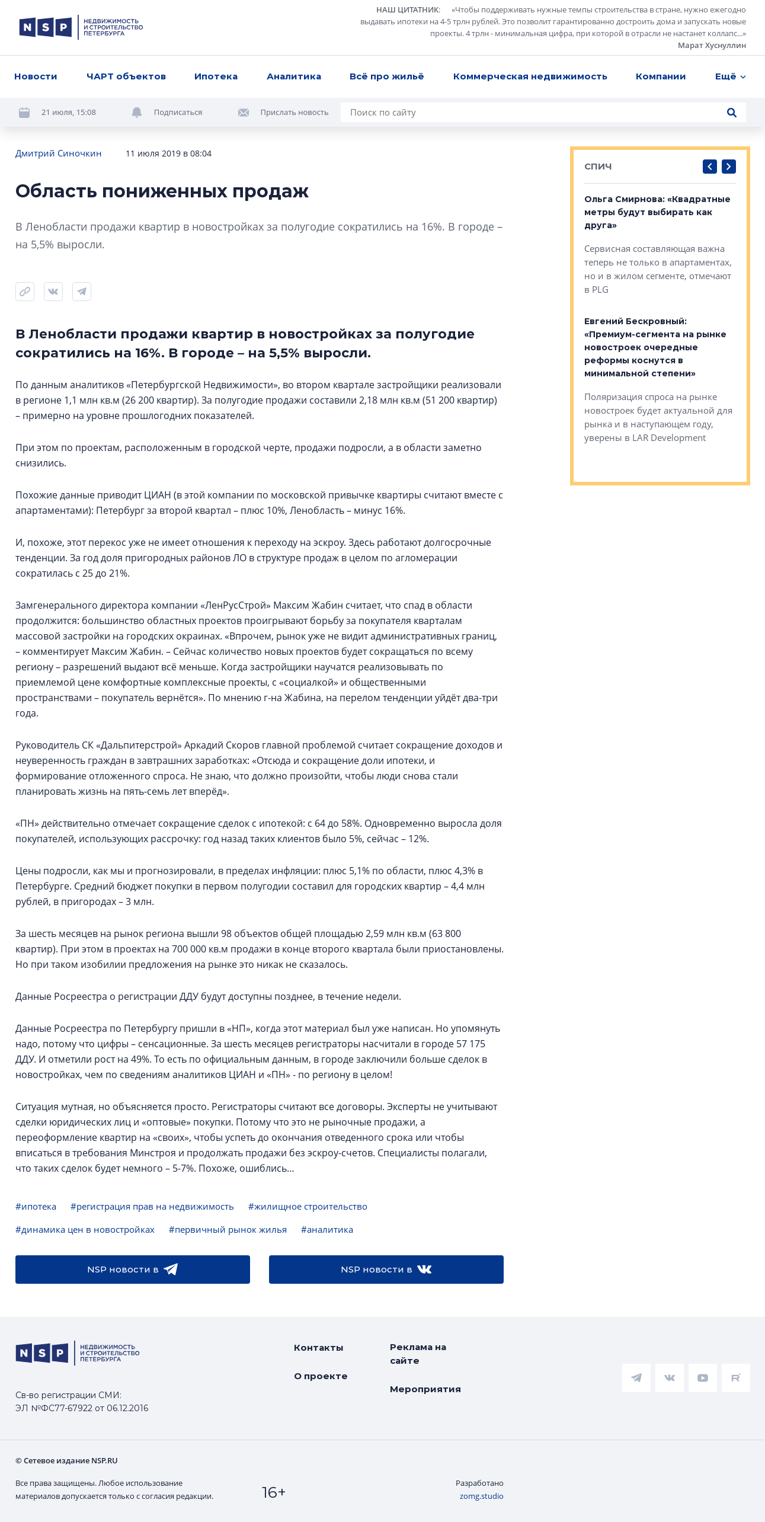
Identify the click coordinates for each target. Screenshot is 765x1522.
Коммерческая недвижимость (530, 76)
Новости (35, 76)
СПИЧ (598, 166)
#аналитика (327, 1229)
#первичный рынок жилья (228, 1229)
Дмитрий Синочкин (58, 153)
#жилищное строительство (307, 1206)
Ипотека (216, 76)
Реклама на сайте (418, 1353)
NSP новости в (132, 1269)
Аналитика (294, 76)
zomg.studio (482, 1496)
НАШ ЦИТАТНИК (407, 9)
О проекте (321, 1376)
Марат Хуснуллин (712, 45)
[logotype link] (81, 27)
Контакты (319, 1347)
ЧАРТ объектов (126, 76)
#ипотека (35, 1206)
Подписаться (178, 112)
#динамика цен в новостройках (85, 1229)
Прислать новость (295, 112)
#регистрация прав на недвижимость (152, 1206)
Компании (661, 76)
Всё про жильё (387, 76)
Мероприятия (425, 1389)
